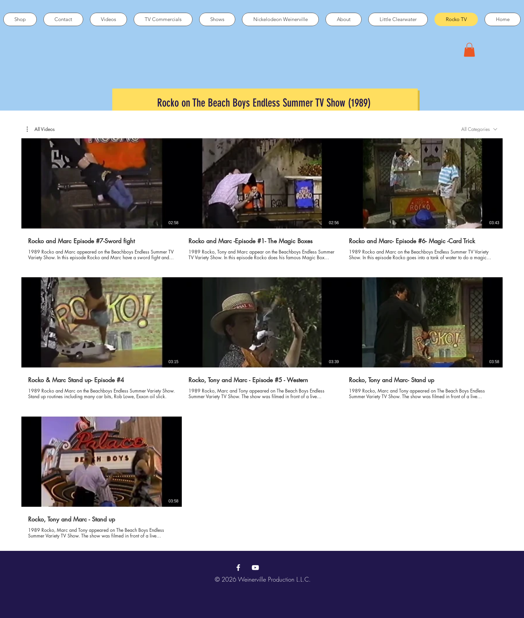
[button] (469, 50)
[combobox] (479, 129)
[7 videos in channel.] (262, 338)
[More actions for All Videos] (41, 129)
